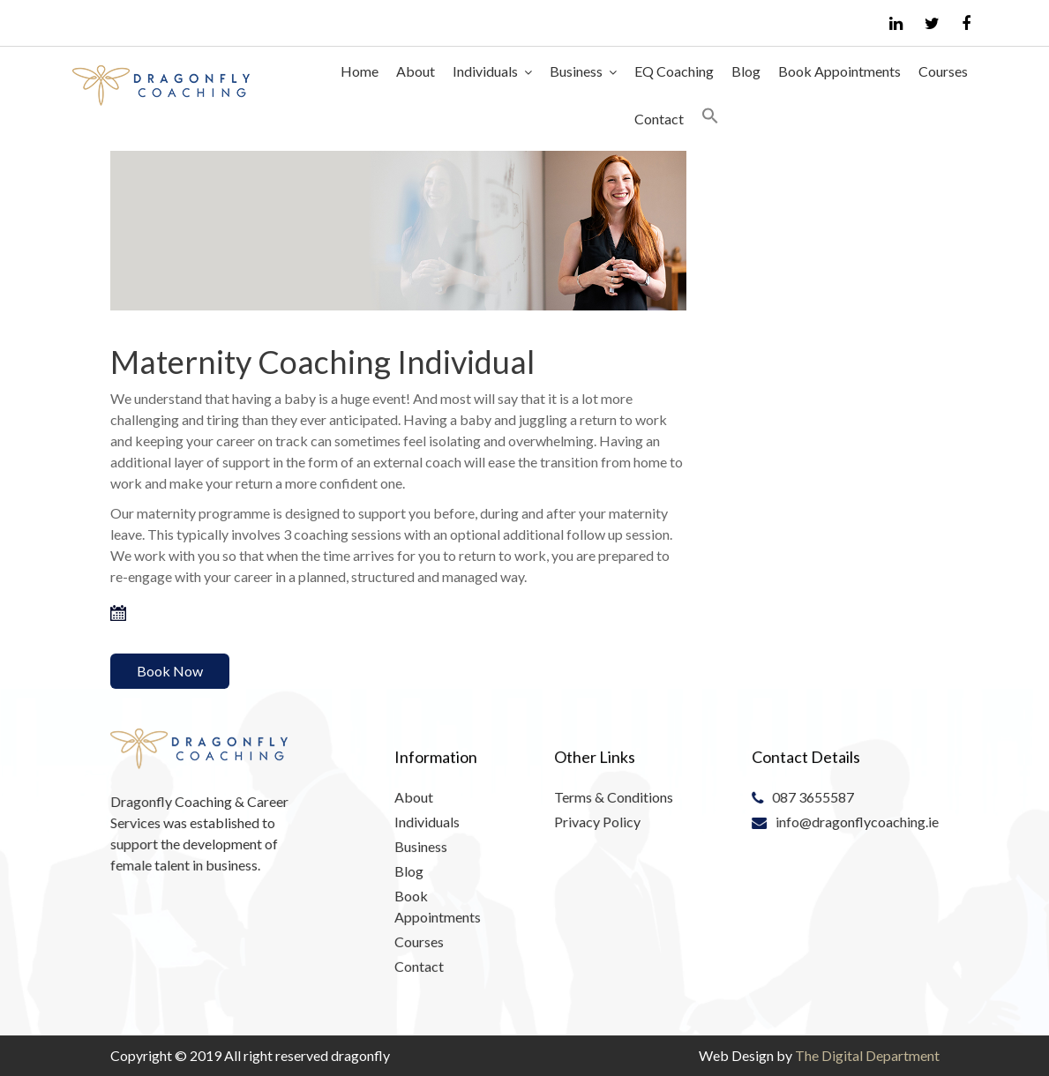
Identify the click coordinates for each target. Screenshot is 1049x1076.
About (415, 71)
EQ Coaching (674, 71)
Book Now (170, 670)
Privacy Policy (598, 820)
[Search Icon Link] (710, 119)
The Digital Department (867, 1055)
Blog (746, 71)
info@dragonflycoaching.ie (857, 820)
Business (576, 71)
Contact (659, 118)
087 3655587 (813, 796)
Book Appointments (839, 71)
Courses (943, 71)
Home (359, 71)
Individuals (485, 71)
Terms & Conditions (613, 796)
